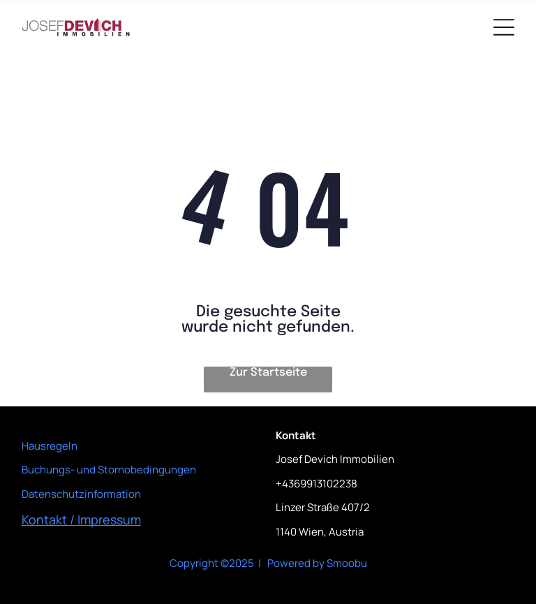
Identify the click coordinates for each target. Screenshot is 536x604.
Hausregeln (49, 446)
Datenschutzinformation (81, 494)
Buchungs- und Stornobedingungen (109, 469)
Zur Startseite (268, 372)
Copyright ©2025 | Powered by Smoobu (268, 563)
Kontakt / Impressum (81, 519)
